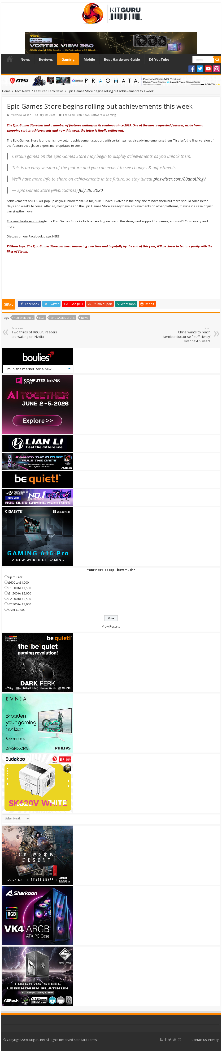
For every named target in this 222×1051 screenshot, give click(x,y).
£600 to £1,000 (18, 582)
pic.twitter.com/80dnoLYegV (179, 179)
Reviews (46, 59)
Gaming (68, 59)
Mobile (89, 59)
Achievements (23, 317)
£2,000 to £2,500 (19, 599)
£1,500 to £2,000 (19, 593)
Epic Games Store (63, 317)
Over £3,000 (16, 609)
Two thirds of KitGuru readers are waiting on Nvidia (36, 332)
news (84, 317)
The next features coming (25, 221)
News (25, 59)
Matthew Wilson (21, 114)
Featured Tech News (49, 91)
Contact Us (199, 1040)
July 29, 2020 (91, 190)
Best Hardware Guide (122, 59)
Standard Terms (85, 1040)
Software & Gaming (103, 114)
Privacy (213, 1040)
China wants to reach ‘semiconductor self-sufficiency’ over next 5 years (186, 334)
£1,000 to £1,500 (19, 588)
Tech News (22, 91)
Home (10, 59)
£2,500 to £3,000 (19, 604)
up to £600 (15, 577)
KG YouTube (159, 59)
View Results (111, 626)
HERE (56, 236)
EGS (41, 317)
